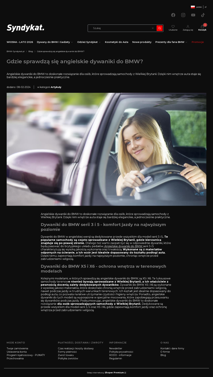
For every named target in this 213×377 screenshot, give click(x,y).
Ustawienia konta (17, 351)
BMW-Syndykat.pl (15, 51)
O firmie (165, 351)
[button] (160, 28)
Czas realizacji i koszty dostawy (76, 348)
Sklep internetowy (105, 372)
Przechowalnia (15, 358)
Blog (30, 51)
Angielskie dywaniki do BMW (123, 246)
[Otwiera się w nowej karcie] (173, 15)
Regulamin (115, 358)
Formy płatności (67, 351)
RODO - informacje (120, 355)
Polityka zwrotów (68, 358)
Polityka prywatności (121, 351)
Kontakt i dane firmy (172, 348)
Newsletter (115, 348)
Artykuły (56, 87)
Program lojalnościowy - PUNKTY (26, 355)
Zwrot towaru (66, 355)
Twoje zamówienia (17, 348)
